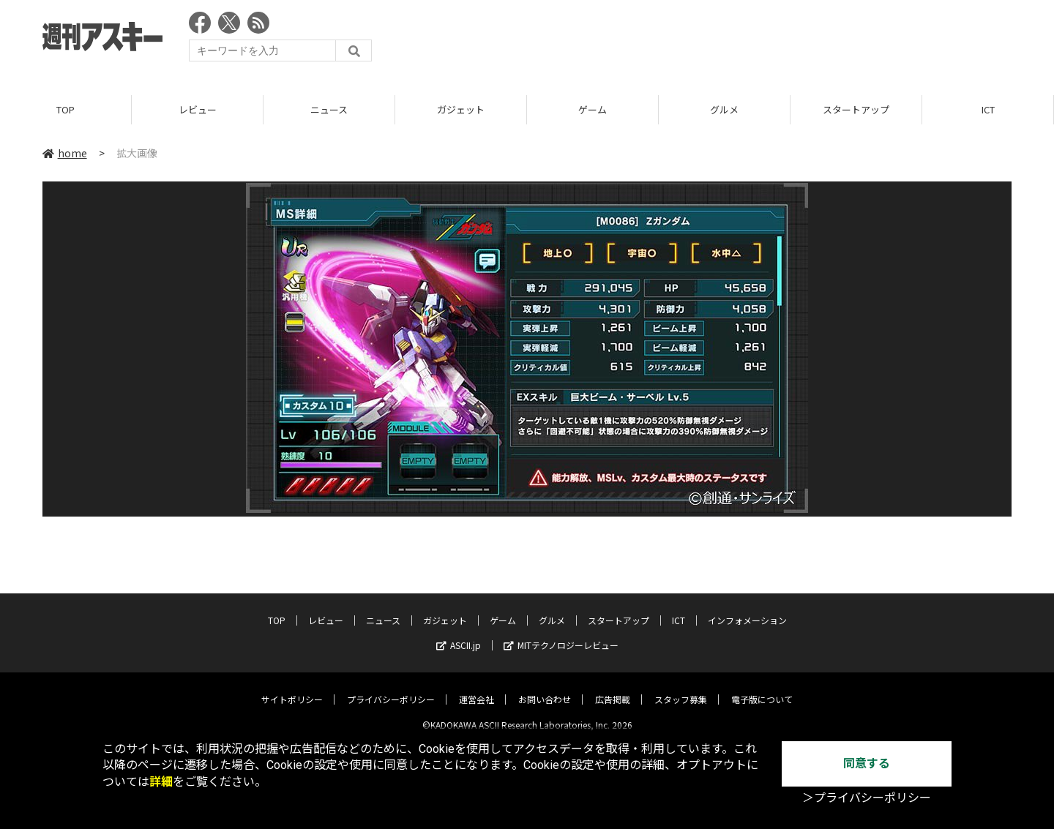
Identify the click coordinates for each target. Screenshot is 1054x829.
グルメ (724, 109)
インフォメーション (747, 609)
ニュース (329, 109)
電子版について (762, 688)
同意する (866, 763)
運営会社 (476, 688)
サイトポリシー (292, 688)
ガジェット (461, 109)
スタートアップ (856, 109)
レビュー (198, 109)
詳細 (161, 782)
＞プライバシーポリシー (866, 798)
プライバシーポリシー (391, 688)
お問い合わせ (544, 688)
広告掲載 (612, 688)
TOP (65, 109)
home (64, 153)
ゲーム (592, 109)
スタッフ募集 (680, 688)
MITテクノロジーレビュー (561, 634)
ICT (988, 109)
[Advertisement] (745, 40)
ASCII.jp (458, 634)
